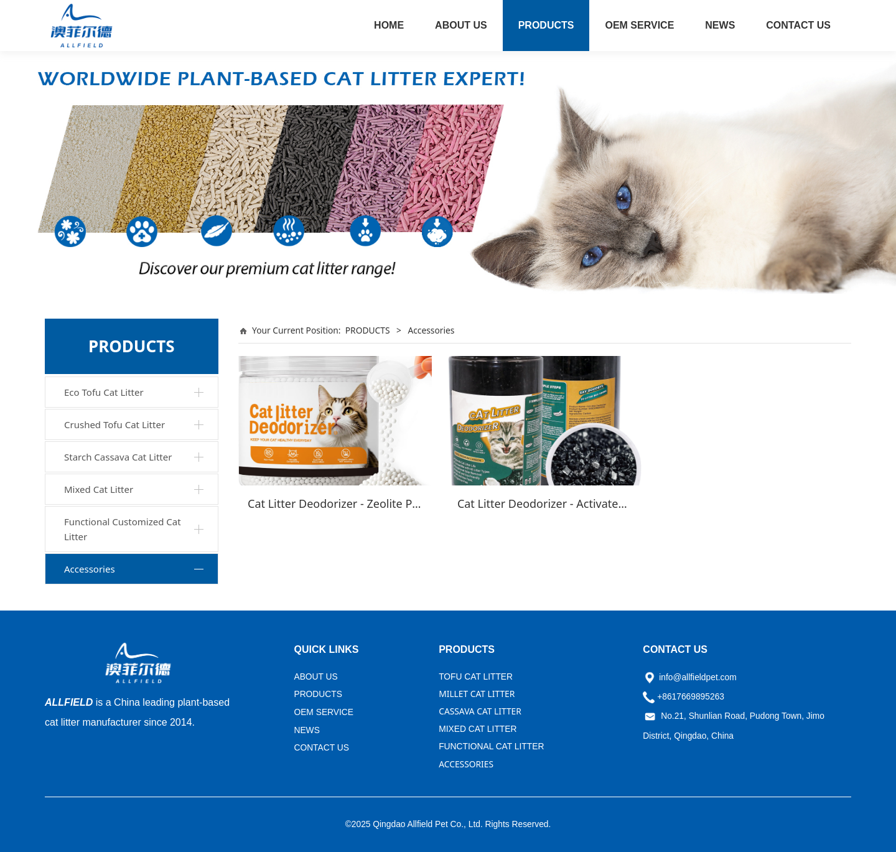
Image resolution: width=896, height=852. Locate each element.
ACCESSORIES (466, 764)
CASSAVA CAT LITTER (480, 711)
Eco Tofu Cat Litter (104, 392)
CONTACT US (798, 25)
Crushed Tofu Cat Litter (114, 424)
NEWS (720, 25)
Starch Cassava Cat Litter (118, 457)
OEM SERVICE (639, 25)
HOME (389, 25)
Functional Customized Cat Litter (122, 529)
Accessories (89, 569)
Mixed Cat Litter (98, 489)
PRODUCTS (546, 25)
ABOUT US (461, 25)
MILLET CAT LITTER (477, 694)
